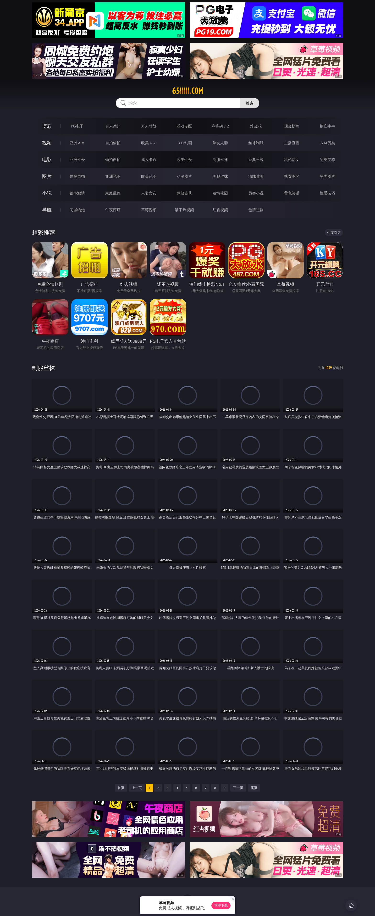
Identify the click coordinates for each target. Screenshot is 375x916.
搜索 (250, 103)
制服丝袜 (220, 159)
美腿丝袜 (220, 176)
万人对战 (148, 126)
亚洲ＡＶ (77, 142)
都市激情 (77, 193)
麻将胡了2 (220, 126)
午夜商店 (113, 209)
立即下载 (221, 905)
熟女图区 (291, 176)
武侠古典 (184, 193)
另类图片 (327, 176)
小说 (47, 193)
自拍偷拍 (113, 142)
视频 (47, 142)
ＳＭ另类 (327, 142)
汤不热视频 (184, 209)
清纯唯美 (256, 176)
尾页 (254, 787)
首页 (121, 787)
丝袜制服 (256, 142)
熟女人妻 (220, 142)
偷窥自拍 (77, 176)
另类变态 (327, 159)
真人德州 (113, 126)
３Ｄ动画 (184, 142)
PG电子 (77, 126)
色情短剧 (256, 209)
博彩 (47, 126)
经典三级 (256, 159)
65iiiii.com (187, 91)
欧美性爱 (184, 159)
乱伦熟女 (291, 159)
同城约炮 (77, 209)
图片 (47, 176)
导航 (47, 209)
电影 (47, 159)
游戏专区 (184, 126)
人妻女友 (148, 193)
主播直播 (291, 142)
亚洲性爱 (77, 159)
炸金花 (256, 126)
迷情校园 (220, 193)
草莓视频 (148, 209)
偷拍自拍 (113, 159)
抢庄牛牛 (327, 126)
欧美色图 (148, 176)
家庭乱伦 (113, 193)
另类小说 (256, 193)
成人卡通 (148, 159)
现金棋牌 (291, 126)
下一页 (238, 787)
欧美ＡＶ (148, 142)
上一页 (137, 787)
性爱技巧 (327, 193)
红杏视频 (220, 209)
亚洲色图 (113, 176)
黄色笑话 (291, 193)
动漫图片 (184, 176)
